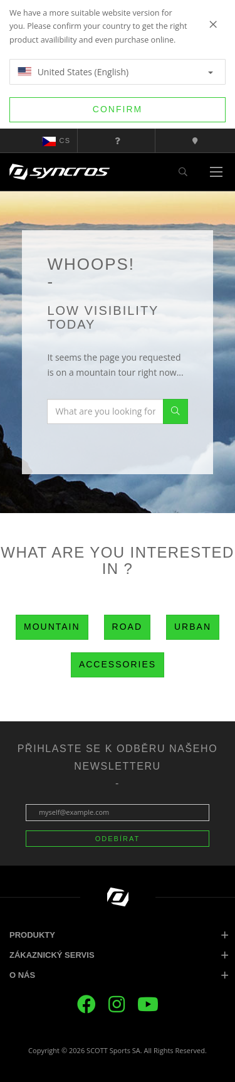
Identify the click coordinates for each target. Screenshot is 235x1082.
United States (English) (115, 72)
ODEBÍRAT (117, 838)
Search (175, 411)
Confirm (117, 109)
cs (56, 141)
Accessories (117, 664)
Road (127, 627)
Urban (192, 627)
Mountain (52, 627)
